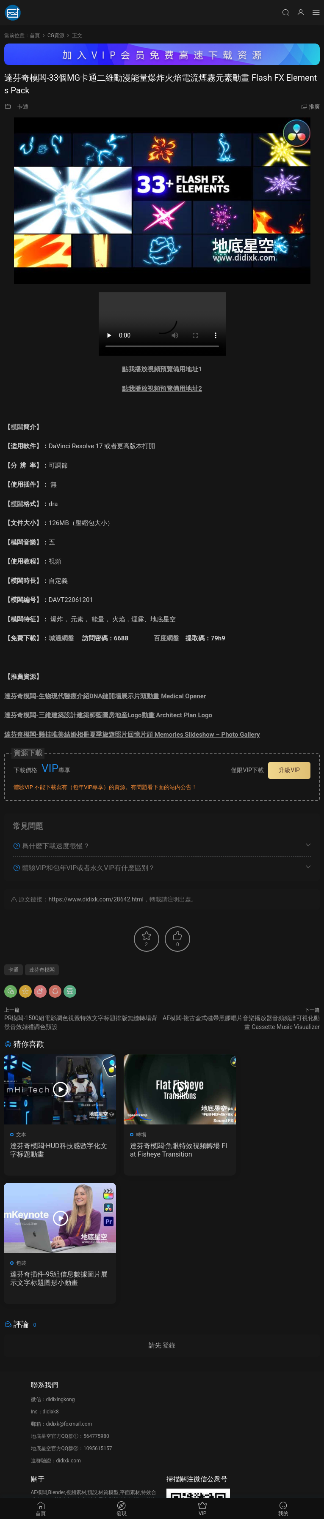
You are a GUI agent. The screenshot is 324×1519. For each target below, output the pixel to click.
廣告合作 (41, 1429)
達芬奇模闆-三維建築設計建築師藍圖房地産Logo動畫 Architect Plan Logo (108, 715)
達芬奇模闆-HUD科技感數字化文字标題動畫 (52, 1150)
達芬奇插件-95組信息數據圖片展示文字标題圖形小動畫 (268, 1150)
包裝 (238, 1135)
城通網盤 (62, 638)
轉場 (130, 1135)
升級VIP (289, 770)
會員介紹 (41, 1405)
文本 (22, 1135)
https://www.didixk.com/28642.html (95, 899)
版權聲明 (41, 1417)
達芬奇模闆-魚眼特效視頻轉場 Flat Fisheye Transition (160, 1150)
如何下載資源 (46, 1393)
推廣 (314, 106)
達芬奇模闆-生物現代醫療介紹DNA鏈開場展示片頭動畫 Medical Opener (105, 696)
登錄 (169, 1218)
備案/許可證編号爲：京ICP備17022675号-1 (162, 1486)
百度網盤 (166, 638)
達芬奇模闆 (42, 970)
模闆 (17, 427)
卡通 (22, 106)
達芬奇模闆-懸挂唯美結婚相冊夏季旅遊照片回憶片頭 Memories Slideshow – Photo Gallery (132, 734)
